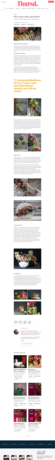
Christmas (16, 405)
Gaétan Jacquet (24, 328)
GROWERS (32, 444)
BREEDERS (41, 444)
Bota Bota (22, 157)
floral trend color (30, 322)
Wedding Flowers (31, 8)
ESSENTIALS (5, 444)
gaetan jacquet (15, 322)
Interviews (38, 8)
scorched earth (20, 322)
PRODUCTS (23, 444)
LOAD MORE (27, 436)
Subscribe (39, 456)
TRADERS (50, 444)
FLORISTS (14, 444)
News (43, 8)
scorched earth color (25, 322)
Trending (23, 8)
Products (18, 8)
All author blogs (27, 343)
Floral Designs (16, 24)
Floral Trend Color (30, 24)
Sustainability (23, 24)
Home (6, 8)
